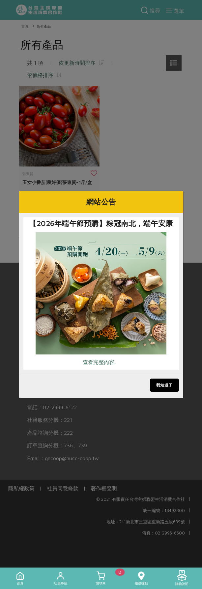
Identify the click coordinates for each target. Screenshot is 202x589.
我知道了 (164, 385)
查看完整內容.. (99, 362)
